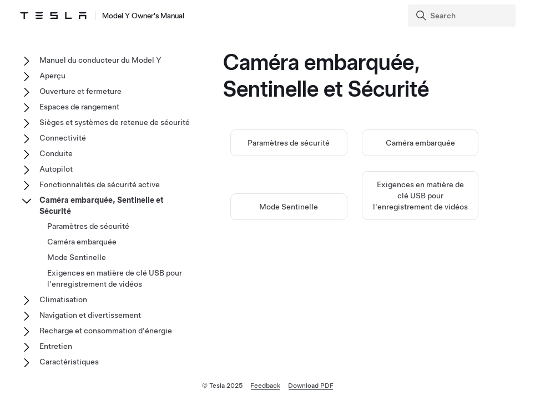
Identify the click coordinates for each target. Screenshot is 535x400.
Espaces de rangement (79, 106)
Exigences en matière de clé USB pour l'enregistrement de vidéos (420, 195)
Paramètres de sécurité (289, 142)
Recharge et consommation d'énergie (105, 330)
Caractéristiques (69, 361)
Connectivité (62, 137)
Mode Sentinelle (288, 206)
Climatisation (63, 299)
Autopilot (56, 168)
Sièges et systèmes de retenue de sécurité (114, 122)
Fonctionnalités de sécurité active (99, 184)
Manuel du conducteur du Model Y (100, 60)
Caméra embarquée (420, 142)
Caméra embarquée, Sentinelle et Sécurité (101, 206)
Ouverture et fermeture (80, 91)
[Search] (463, 15)
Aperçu (52, 75)
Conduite (56, 153)
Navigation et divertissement (90, 315)
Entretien (55, 346)
